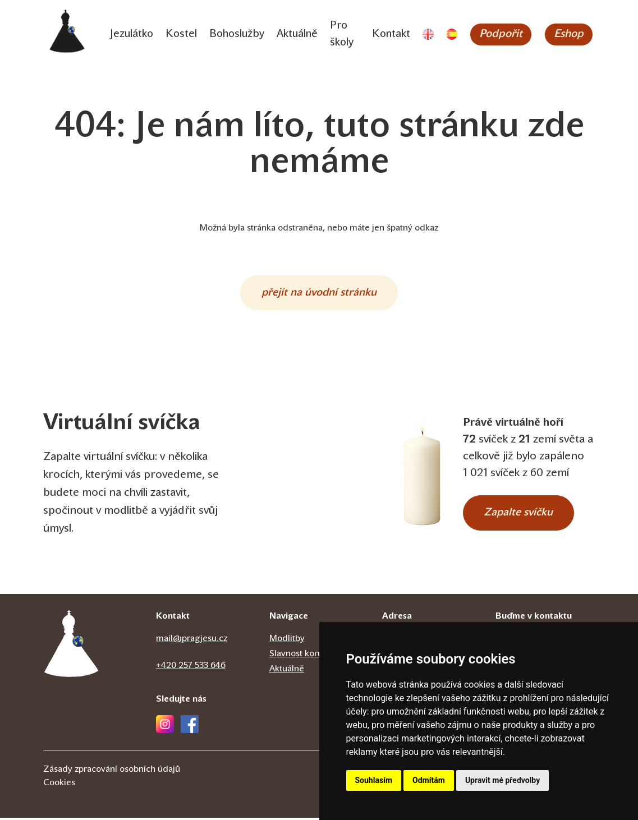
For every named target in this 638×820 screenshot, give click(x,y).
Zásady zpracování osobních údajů (111, 772)
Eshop (571, 35)
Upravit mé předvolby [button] (502, 780)
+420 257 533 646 (191, 668)
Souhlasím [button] (374, 780)
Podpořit (503, 35)
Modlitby (287, 641)
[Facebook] (190, 726)
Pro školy (348, 34)
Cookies (59, 785)
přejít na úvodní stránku (319, 294)
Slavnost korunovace (310, 656)
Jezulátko (132, 35)
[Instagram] (165, 726)
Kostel (183, 35)
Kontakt (392, 35)
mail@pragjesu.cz (191, 641)
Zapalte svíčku (521, 515)
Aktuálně (302, 35)
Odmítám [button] (428, 780)
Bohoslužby (239, 35)
